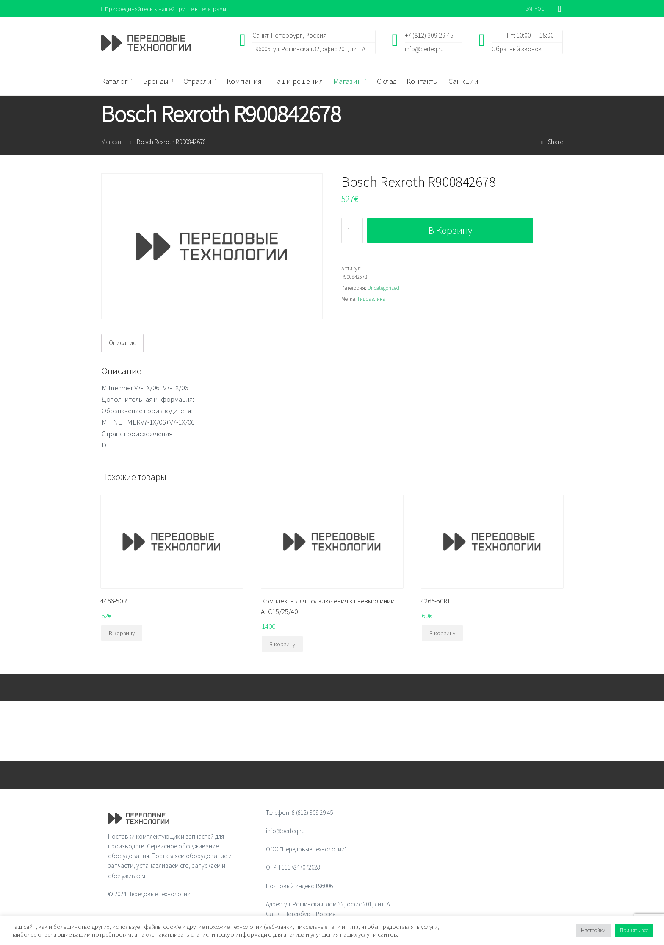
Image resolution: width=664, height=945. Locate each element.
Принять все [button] (634, 930)
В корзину (450, 230)
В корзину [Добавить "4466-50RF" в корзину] (122, 634)
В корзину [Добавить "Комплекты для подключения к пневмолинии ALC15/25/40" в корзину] (282, 644)
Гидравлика (371, 299)
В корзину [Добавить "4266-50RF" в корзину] (442, 634)
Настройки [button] (593, 930)
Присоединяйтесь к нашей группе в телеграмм (166, 9)
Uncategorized (383, 288)
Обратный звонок (517, 49)
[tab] (122, 343)
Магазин (113, 143)
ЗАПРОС (535, 8)
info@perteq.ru (424, 49)
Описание (122, 343)
